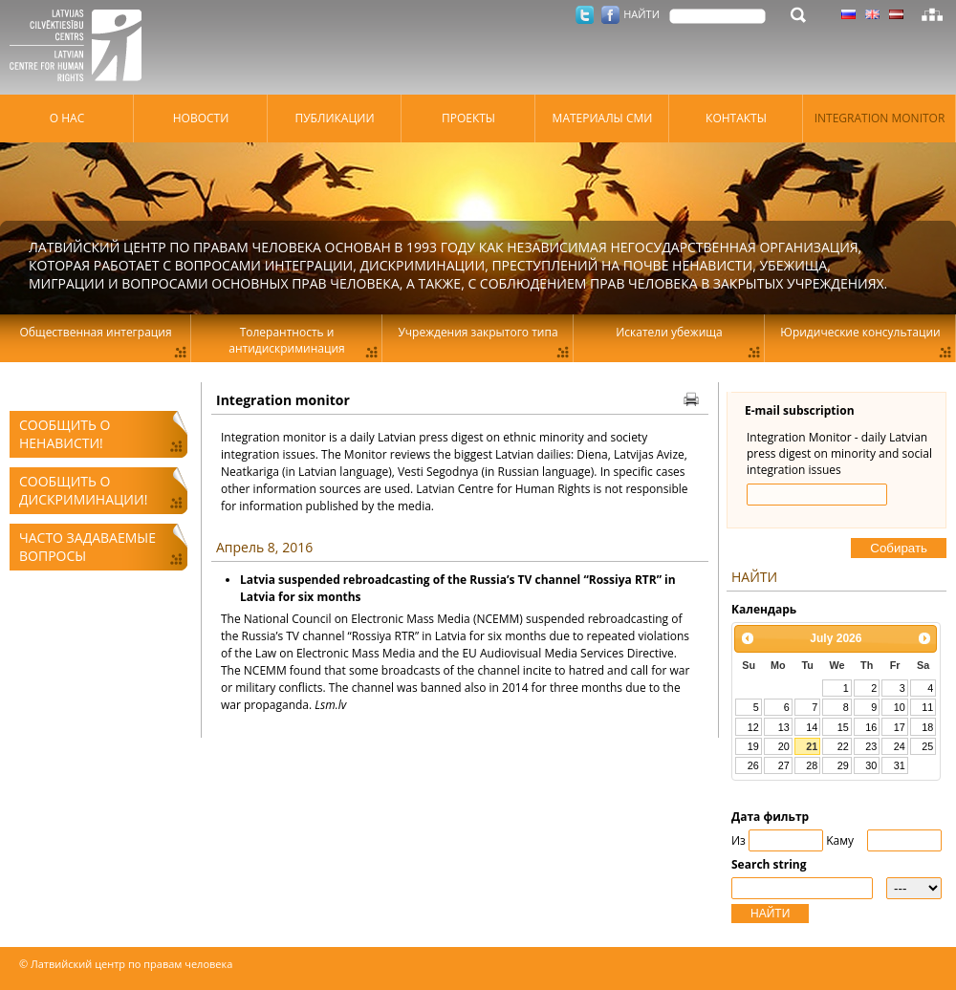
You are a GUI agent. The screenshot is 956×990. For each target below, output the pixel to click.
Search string (769, 864)
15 (843, 727)
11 (927, 707)
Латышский (896, 14)
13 (784, 727)
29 (843, 765)
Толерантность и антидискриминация (286, 340)
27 (784, 765)
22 (843, 746)
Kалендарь (763, 609)
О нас (67, 118)
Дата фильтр (770, 816)
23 (871, 746)
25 (927, 746)
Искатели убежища (669, 332)
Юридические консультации (860, 332)
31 (899, 765)
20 (784, 746)
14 (811, 727)
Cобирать (898, 548)
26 (753, 765)
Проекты (468, 118)
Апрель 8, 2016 (264, 547)
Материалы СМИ (603, 118)
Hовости (201, 118)
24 (899, 746)
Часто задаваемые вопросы (87, 546)
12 (753, 727)
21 (811, 746)
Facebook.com (610, 15)
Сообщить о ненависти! (64, 434)
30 (871, 765)
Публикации (334, 118)
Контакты (736, 118)
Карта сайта (932, 14)
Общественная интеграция (95, 332)
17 (899, 727)
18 (927, 727)
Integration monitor (880, 118)
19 (753, 746)
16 (871, 727)
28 (811, 765)
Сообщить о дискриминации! (83, 490)
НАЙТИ (770, 913)
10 (899, 707)
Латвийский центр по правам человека (81, 48)
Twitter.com (585, 15)
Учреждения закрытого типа (477, 332)
